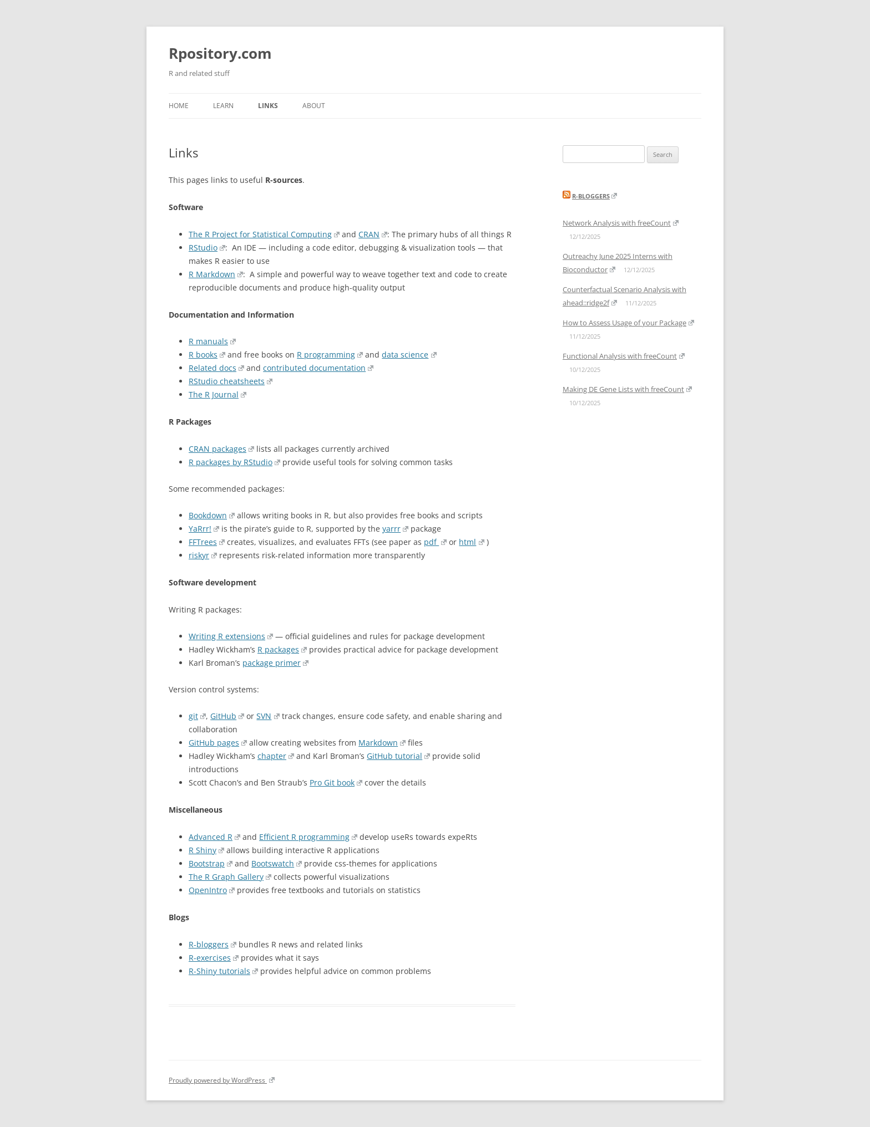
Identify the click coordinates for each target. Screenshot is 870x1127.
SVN (267, 716)
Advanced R (214, 837)
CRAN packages (221, 448)
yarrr (395, 528)
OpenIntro (212, 890)
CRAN (372, 234)
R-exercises (214, 957)
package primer (275, 662)
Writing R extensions (231, 636)
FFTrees (207, 542)
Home (179, 105)
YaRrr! (204, 528)
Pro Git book (336, 782)
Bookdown (212, 515)
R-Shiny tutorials (223, 971)
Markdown (382, 742)
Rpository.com (220, 53)
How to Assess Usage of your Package (628, 323)
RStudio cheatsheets (230, 381)
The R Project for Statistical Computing (264, 234)
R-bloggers (212, 944)
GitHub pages (218, 742)
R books (207, 354)
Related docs (216, 368)
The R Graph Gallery (230, 876)
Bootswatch (276, 863)
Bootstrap (210, 863)
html (471, 542)
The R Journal (217, 394)
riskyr (203, 555)
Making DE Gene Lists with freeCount (627, 389)
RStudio (207, 247)
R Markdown (216, 274)
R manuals (212, 341)
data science (409, 354)
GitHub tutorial (398, 756)
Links (268, 105)
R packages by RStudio (234, 462)
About (313, 105)
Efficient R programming (308, 837)
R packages (282, 649)
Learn (223, 105)
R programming (330, 354)
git (197, 716)
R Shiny (206, 850)
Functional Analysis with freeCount (624, 356)
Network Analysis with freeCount (621, 223)
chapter (275, 756)
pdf (435, 542)
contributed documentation (318, 368)
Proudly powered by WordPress (222, 1080)
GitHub (227, 716)
